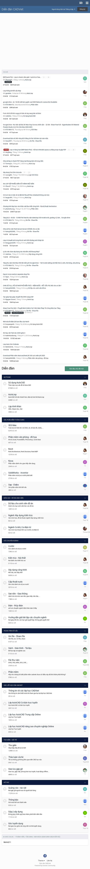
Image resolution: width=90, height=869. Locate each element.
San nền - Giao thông (17, 593)
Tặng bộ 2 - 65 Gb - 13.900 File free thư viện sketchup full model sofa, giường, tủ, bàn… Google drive (36, 217)
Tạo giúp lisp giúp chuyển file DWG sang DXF (18, 297)
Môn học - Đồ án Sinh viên (13, 498)
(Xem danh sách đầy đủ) (51, 837)
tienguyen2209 (10, 243)
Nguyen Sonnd (10, 299)
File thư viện (13, 660)
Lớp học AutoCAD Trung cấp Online (24, 714)
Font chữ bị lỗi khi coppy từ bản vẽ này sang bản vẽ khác (22, 113)
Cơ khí (11, 546)
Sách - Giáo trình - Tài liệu (20, 648)
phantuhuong (10, 209)
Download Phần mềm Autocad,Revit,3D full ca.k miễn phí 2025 (24, 355)
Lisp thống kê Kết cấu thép (12, 91)
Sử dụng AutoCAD (29, 116)
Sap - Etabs (13, 484)
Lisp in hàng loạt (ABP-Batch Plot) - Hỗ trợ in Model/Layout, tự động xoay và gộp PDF (37, 150)
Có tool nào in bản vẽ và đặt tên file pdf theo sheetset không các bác (26, 195)
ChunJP (8, 186)
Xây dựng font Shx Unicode (12, 172)
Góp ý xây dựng (15, 811)
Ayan (7, 277)
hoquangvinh (10, 324)
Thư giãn (12, 745)
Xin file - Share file (36, 141)
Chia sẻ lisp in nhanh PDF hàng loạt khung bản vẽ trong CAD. (23, 161)
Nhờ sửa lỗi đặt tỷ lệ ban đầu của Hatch (16, 321)
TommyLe (9, 163)
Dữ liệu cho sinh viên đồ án (37, 288)
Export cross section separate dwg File (16, 274)
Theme (41, 861)
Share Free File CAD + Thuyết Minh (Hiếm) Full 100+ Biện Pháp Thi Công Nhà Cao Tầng (31, 308)
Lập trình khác (33, 175)
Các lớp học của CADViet (13, 685)
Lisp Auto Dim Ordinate (11, 344)
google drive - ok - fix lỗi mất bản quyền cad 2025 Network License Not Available (30, 102)
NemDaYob (9, 347)
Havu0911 (9, 141)
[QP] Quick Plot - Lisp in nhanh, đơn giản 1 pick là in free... (22, 77)
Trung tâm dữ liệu (11, 631)
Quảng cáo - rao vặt (17, 788)
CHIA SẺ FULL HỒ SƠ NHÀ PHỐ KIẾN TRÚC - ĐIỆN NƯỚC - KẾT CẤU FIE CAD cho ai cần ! (32, 285)
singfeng (9, 152)
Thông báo (13, 799)
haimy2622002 (10, 231)
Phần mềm (34, 105)
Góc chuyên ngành (11, 541)
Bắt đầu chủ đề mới (76, 369)
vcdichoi (8, 116)
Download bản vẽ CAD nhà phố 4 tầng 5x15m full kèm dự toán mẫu (25, 138)
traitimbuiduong (11, 335)
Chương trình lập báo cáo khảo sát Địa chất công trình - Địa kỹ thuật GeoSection (30, 206)
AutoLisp (28, 80)
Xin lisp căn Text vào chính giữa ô (14, 333)
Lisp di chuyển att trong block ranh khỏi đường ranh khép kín (23, 240)
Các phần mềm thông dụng (14, 420)
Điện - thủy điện (15, 605)
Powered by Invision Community (45, 865)
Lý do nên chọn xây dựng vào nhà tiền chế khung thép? (21, 251)
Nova (10, 461)
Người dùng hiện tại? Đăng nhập (63, 9)
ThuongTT (9, 80)
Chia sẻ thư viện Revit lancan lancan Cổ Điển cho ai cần (21, 229)
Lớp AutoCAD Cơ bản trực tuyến (23, 702)
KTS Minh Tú (10, 105)
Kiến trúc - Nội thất (17, 558)
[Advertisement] (45, 30)
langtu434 (9, 197)
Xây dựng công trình (35, 254)
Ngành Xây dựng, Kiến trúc (20, 515)
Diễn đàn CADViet (12, 9)
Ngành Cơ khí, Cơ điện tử (19, 527)
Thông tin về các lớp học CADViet (23, 690)
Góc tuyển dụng (15, 823)
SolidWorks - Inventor (18, 473)
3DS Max (34, 130)
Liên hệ (49, 861)
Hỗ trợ (6, 782)
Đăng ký (82, 9)
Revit (10, 449)
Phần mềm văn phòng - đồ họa (38, 358)
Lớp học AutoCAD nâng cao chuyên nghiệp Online (31, 726)
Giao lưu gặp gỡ (15, 769)
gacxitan (8, 93)
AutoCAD (7, 377)
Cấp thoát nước (15, 581)
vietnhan (8, 254)
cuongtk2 (9, 175)
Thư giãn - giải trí (10, 740)
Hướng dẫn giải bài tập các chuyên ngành (27, 617)
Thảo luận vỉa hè (15, 757)
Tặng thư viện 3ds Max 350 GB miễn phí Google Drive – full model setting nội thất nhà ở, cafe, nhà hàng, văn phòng (41, 263)
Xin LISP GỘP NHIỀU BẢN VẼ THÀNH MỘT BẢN (18, 184)
